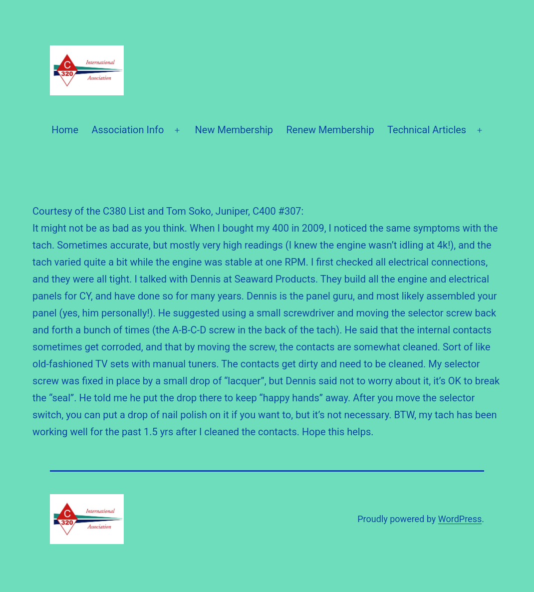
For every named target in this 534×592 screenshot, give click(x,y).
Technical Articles (426, 130)
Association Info (127, 130)
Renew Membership (330, 130)
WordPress (460, 519)
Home (64, 130)
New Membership (234, 130)
